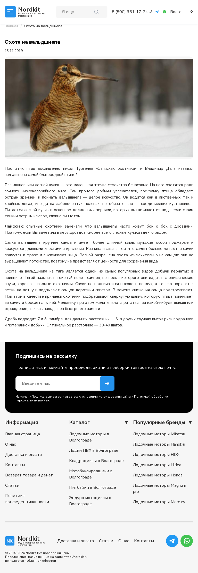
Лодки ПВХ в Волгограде (93, 450)
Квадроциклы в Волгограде (96, 461)
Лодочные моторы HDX (156, 454)
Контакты (15, 465)
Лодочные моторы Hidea (157, 465)
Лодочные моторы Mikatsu (159, 434)
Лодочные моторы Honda (158, 475)
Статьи (12, 485)
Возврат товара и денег (29, 475)
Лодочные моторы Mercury (159, 502)
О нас (10, 444)
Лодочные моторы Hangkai (159, 444)
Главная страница (22, 434)
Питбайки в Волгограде (92, 487)
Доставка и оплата (23, 454)
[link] (43, 26)
